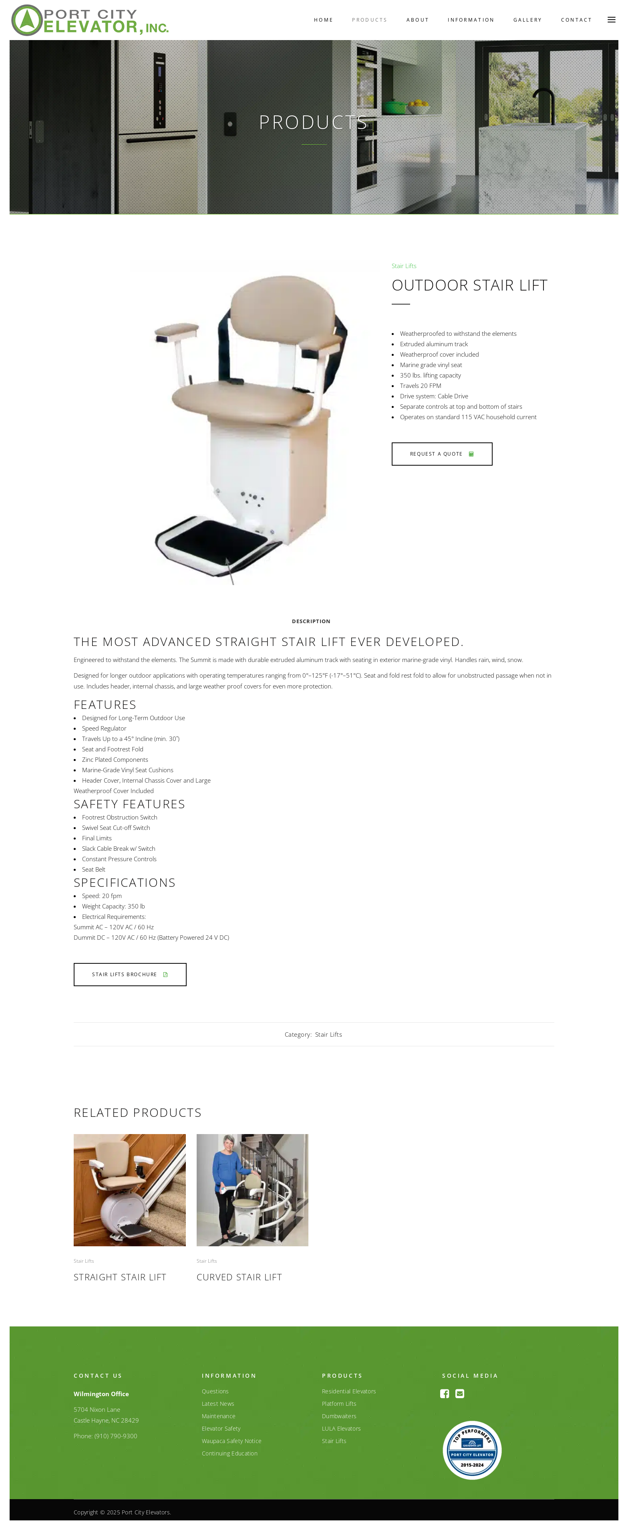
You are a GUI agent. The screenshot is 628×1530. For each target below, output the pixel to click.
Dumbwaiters (339, 1412)
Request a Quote (442, 449)
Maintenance (218, 1412)
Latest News (218, 1399)
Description (311, 617)
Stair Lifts (404, 261)
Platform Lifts (339, 1399)
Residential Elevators (349, 1387)
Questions (215, 1387)
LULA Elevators (341, 1424)
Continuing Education (230, 1449)
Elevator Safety (221, 1424)
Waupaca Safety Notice (232, 1436)
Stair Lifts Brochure (130, 970)
